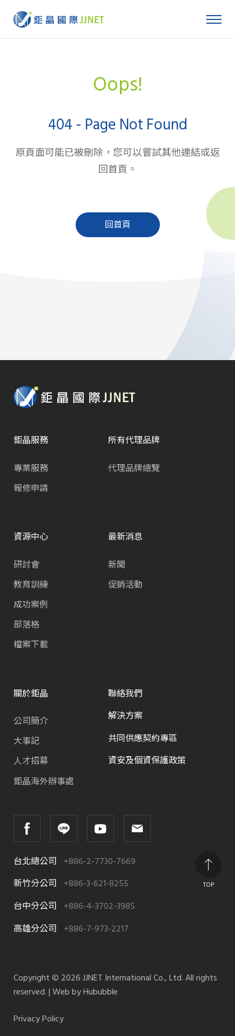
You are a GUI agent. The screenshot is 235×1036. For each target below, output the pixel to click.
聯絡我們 (125, 694)
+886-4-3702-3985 (99, 906)
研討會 (26, 565)
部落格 (26, 625)
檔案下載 (31, 645)
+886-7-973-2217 (96, 929)
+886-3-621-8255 (96, 883)
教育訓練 (31, 585)
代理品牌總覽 (134, 468)
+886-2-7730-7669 (100, 861)
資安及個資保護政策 (147, 761)
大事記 (26, 741)
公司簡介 (31, 721)
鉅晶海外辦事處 (44, 782)
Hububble (100, 992)
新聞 (116, 565)
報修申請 (31, 488)
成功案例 (31, 605)
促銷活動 (125, 585)
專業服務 (31, 468)
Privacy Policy (39, 1019)
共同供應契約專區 (142, 738)
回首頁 (118, 225)
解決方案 (125, 716)
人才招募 (31, 761)
